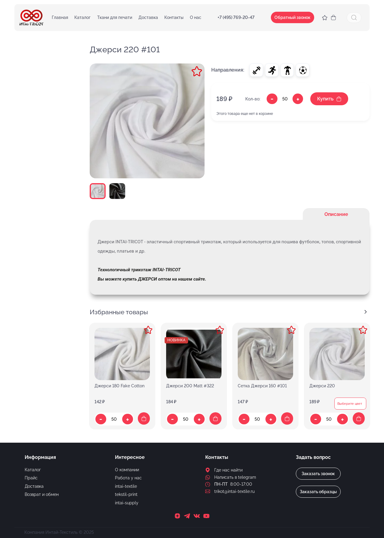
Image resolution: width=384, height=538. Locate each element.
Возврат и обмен (42, 494)
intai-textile (126, 486)
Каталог (82, 17)
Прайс (31, 478)
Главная (60, 17)
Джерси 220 (322, 386)
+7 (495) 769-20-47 (236, 17)
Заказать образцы (318, 491)
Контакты (174, 17)
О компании (127, 470)
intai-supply (126, 503)
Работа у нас (128, 478)
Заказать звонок (318, 473)
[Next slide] (365, 312)
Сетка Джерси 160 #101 (262, 386)
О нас (195, 17)
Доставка (148, 17)
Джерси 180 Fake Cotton (119, 386)
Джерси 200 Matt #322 (190, 386)
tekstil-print (126, 494)
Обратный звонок (292, 17)
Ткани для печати (114, 17)
